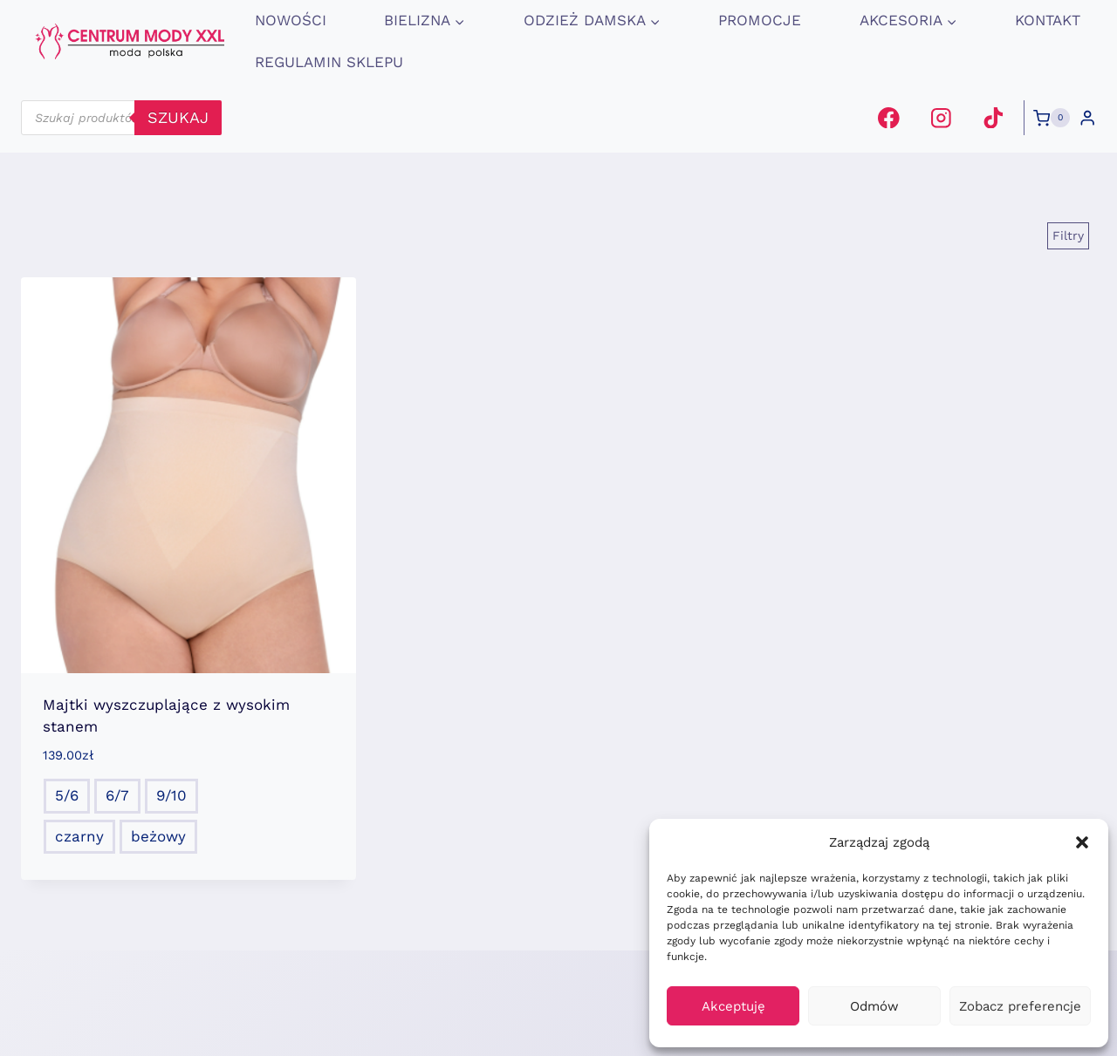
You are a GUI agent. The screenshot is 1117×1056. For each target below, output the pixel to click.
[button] (1082, 842)
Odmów (874, 1006)
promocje (759, 20)
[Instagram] (941, 117)
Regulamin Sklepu (329, 62)
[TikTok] (992, 117)
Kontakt (1047, 20)
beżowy (158, 836)
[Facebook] (888, 117)
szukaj (178, 117)
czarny (79, 836)
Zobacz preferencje (1020, 1006)
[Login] (1087, 118)
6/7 (117, 795)
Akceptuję (733, 1006)
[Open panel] (1068, 235)
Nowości (290, 20)
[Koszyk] (1051, 117)
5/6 (67, 795)
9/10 (171, 795)
